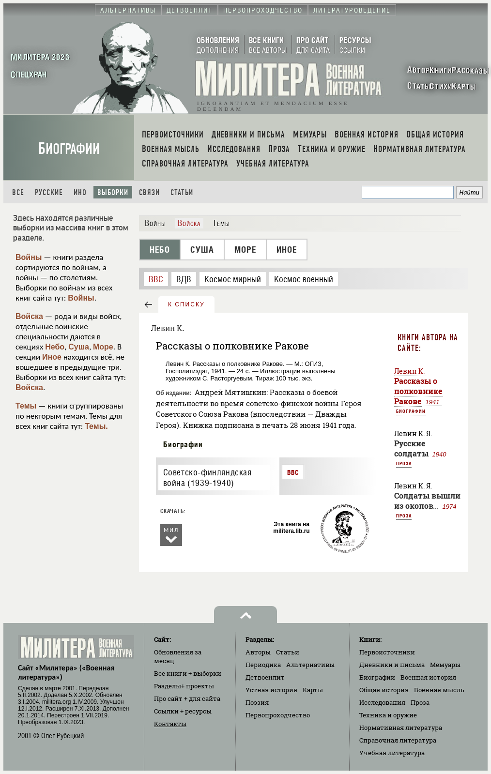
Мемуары (445, 664)
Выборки (112, 192)
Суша (78, 347)
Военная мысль (439, 689)
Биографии (69, 149)
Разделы (184, 686)
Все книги (187, 673)
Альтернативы (310, 664)
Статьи (181, 192)
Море (103, 347)
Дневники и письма (392, 664)
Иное (51, 357)
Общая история (384, 689)
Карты (313, 689)
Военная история (428, 677)
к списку (186, 304)
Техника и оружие (388, 715)
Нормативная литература (400, 727)
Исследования (382, 702)
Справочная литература (397, 740)
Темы (25, 406)
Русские (49, 192)
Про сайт (187, 698)
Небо (54, 347)
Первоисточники (387, 652)
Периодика (263, 664)
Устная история (271, 689)
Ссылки (183, 711)
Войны (28, 257)
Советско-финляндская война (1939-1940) (207, 477)
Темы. (96, 426)
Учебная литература (392, 752)
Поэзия (257, 702)
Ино (80, 192)
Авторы (258, 652)
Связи (149, 192)
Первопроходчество (278, 715)
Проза (404, 463)
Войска (29, 316)
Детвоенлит (265, 677)
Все (18, 192)
